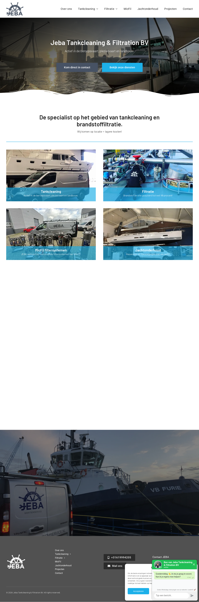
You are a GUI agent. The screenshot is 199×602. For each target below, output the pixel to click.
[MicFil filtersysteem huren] (51, 234)
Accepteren (138, 591)
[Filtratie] (148, 175)
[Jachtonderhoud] (148, 234)
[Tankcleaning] (51, 175)
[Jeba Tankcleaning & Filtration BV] (14, 3)
